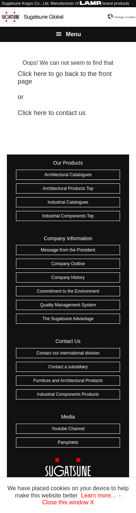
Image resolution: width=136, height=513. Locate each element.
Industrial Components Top (68, 216)
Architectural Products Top (68, 188)
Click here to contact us (52, 112)
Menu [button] (73, 34)
